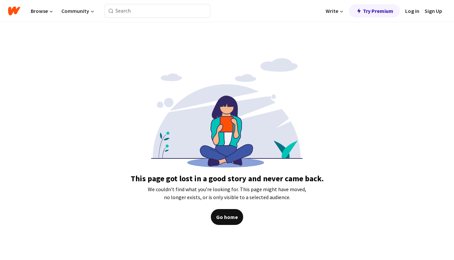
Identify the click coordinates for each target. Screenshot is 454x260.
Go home (227, 217)
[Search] (111, 11)
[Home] (14, 11)
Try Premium (374, 11)
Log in (412, 11)
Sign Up (433, 11)
